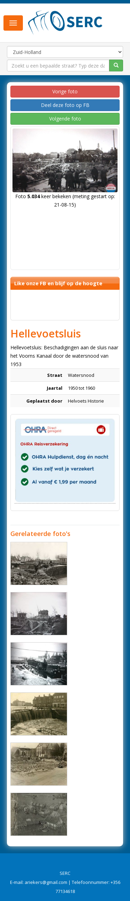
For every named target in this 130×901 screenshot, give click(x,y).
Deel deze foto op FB (65, 105)
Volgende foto (65, 118)
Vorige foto (65, 91)
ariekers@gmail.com (46, 882)
